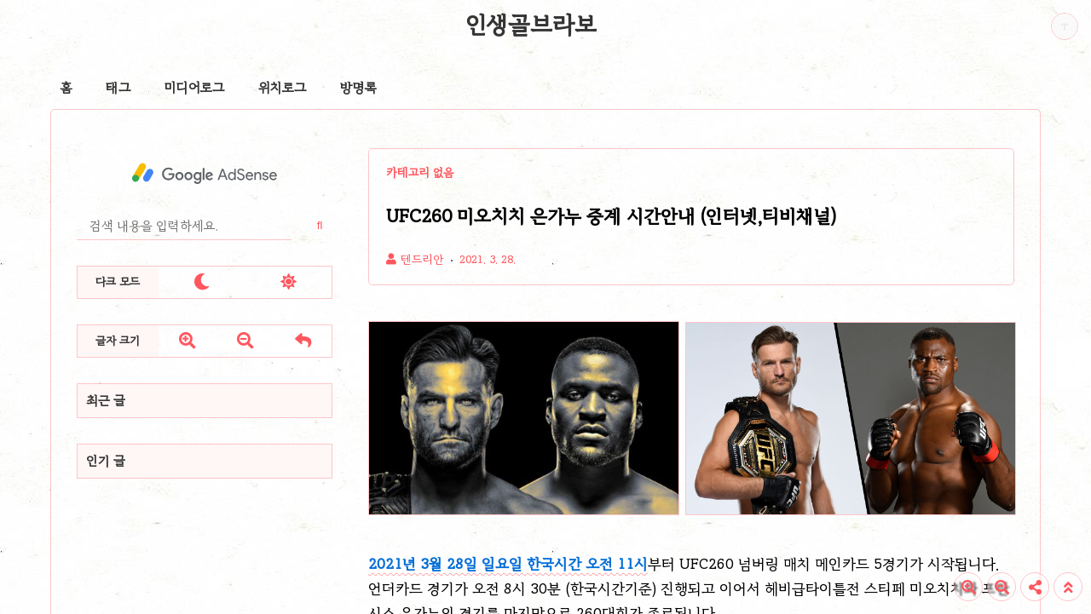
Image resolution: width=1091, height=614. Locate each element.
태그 (118, 87)
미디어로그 (194, 87)
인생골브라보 (531, 24)
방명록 (358, 87)
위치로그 (282, 87)
